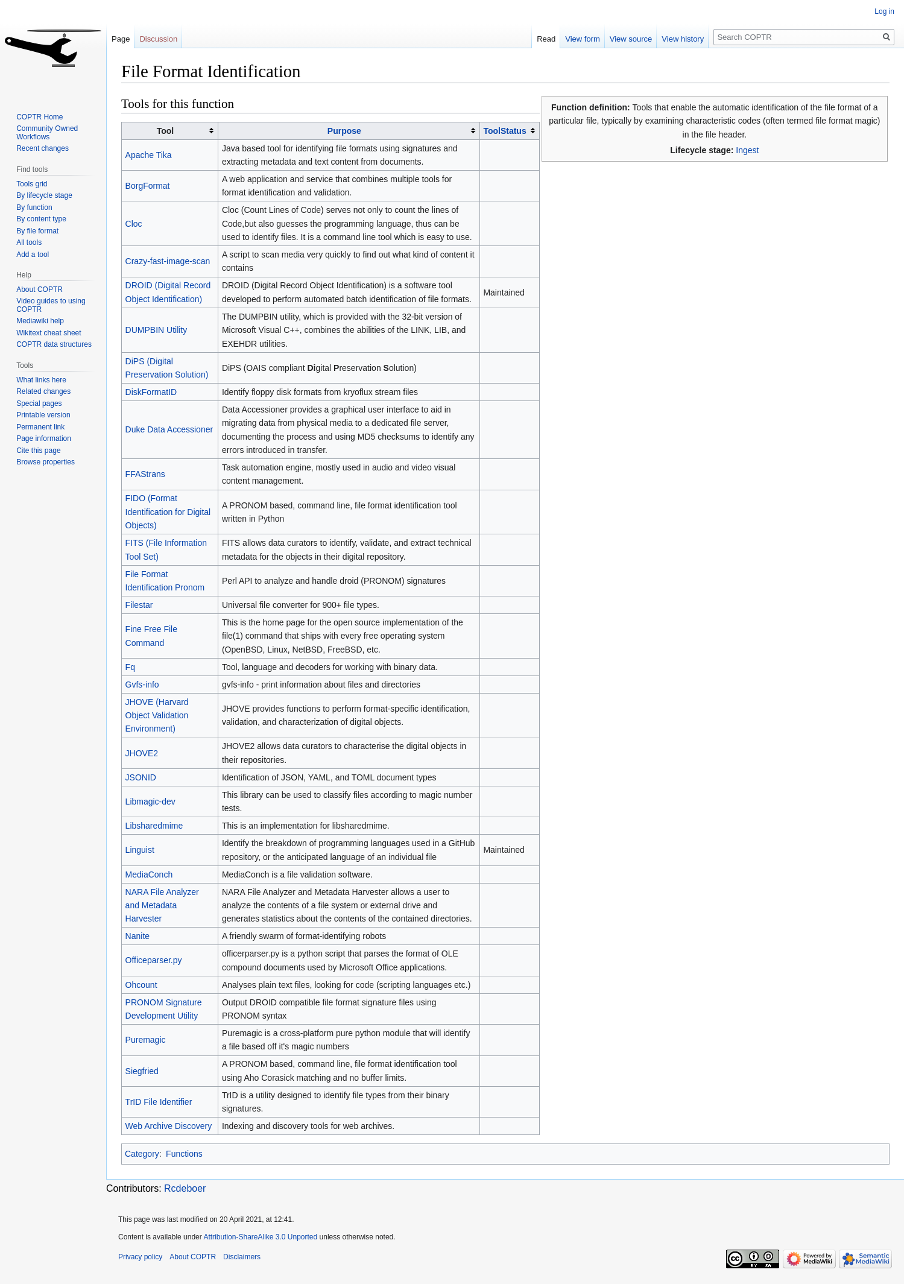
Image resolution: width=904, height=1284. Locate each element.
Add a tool (32, 254)
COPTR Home (39, 117)
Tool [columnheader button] (165, 131)
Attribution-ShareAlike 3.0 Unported (260, 1237)
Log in (884, 11)
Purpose (344, 131)
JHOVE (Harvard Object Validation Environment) (157, 715)
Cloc (133, 224)
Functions (184, 1154)
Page (121, 38)
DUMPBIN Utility (156, 330)
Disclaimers (242, 1257)
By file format (37, 231)
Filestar (139, 605)
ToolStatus (504, 131)
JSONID (140, 777)
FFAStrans (145, 474)
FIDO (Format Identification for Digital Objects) (168, 511)
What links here (41, 380)
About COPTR (39, 289)
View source (631, 38)
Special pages (39, 403)
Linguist (139, 850)
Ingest (747, 150)
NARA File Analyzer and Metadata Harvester (162, 905)
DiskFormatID (151, 392)
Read (546, 38)
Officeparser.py (153, 960)
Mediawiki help (40, 321)
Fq (130, 667)
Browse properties (45, 462)
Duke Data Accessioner (169, 429)
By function (34, 207)
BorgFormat (147, 186)
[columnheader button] (349, 130)
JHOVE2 (141, 753)
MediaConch (149, 874)
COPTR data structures (54, 344)
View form (582, 38)
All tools (29, 242)
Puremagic (145, 1040)
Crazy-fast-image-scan (167, 261)
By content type (41, 219)
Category (142, 1154)
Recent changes (42, 148)
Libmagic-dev (150, 801)
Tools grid (31, 184)
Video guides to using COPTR (51, 305)
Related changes (43, 391)
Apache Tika (148, 155)
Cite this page (38, 450)
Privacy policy (140, 1257)
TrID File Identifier (158, 1102)
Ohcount (141, 985)
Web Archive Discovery (168, 1126)
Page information (43, 438)
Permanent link (40, 427)
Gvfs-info (142, 684)
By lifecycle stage (44, 195)
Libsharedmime (154, 825)
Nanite (137, 936)
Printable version (43, 415)
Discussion (158, 38)
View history (683, 38)
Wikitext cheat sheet (48, 333)
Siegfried (142, 1071)
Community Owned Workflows (47, 132)
